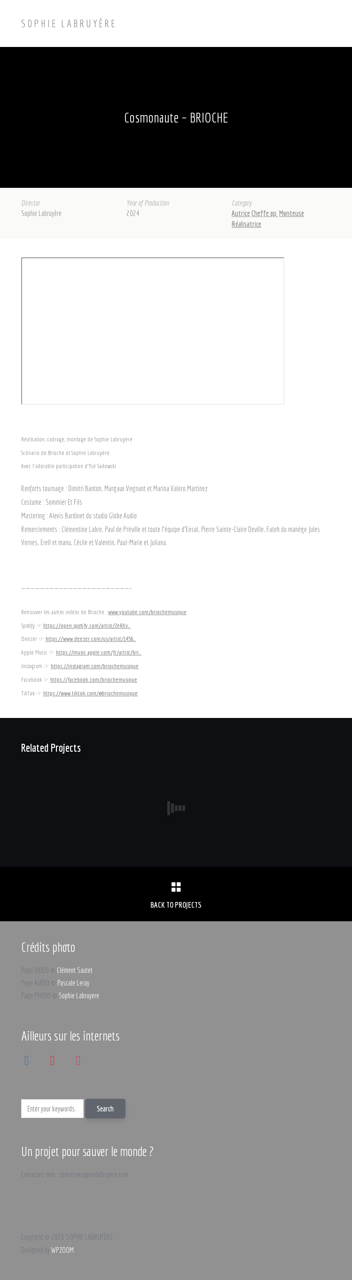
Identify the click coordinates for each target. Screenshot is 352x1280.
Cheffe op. (264, 213)
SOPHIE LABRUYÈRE (69, 23)
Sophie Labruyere (79, 995)
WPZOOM (62, 1250)
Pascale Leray (73, 983)
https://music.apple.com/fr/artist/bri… (98, 652)
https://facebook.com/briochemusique (93, 679)
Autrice (241, 213)
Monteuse (291, 213)
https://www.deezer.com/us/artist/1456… (91, 638)
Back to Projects (176, 904)
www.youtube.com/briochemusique (147, 612)
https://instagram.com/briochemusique (95, 666)
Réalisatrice (246, 224)
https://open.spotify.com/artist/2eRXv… (87, 625)
